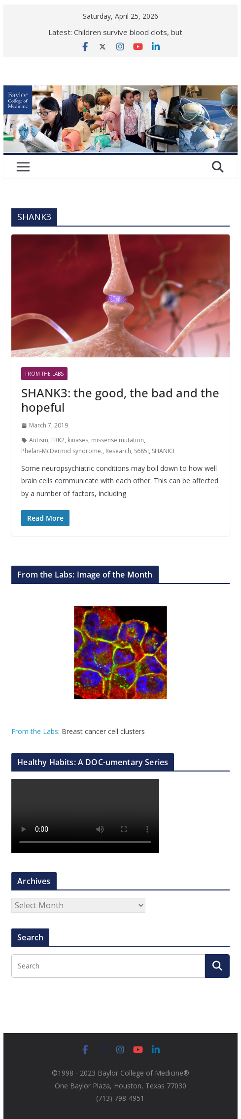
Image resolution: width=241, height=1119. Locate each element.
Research (118, 451)
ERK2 (58, 440)
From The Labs (44, 373)
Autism (38, 440)
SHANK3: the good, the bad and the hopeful (120, 400)
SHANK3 (163, 451)
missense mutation (117, 440)
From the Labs (34, 731)
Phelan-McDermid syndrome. (62, 451)
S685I (141, 451)
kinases (78, 440)
